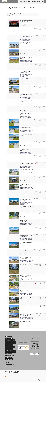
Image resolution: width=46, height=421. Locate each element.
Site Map (29, 373)
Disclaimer (17, 373)
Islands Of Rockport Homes (10, 340)
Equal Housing (13, 373)
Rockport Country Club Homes (9, 343)
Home (2, 3)
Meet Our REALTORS (9, 359)
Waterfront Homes (9, 353)
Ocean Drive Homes (9, 348)
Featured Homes (8, 357)
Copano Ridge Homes (9, 345)
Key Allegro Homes (9, 336)
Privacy (21, 373)
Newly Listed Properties (9, 355)
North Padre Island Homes (10, 346)
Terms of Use (25, 373)
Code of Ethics (7, 373)
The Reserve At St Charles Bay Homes (10, 351)
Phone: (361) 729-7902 (23, 342)
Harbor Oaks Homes (9, 338)
